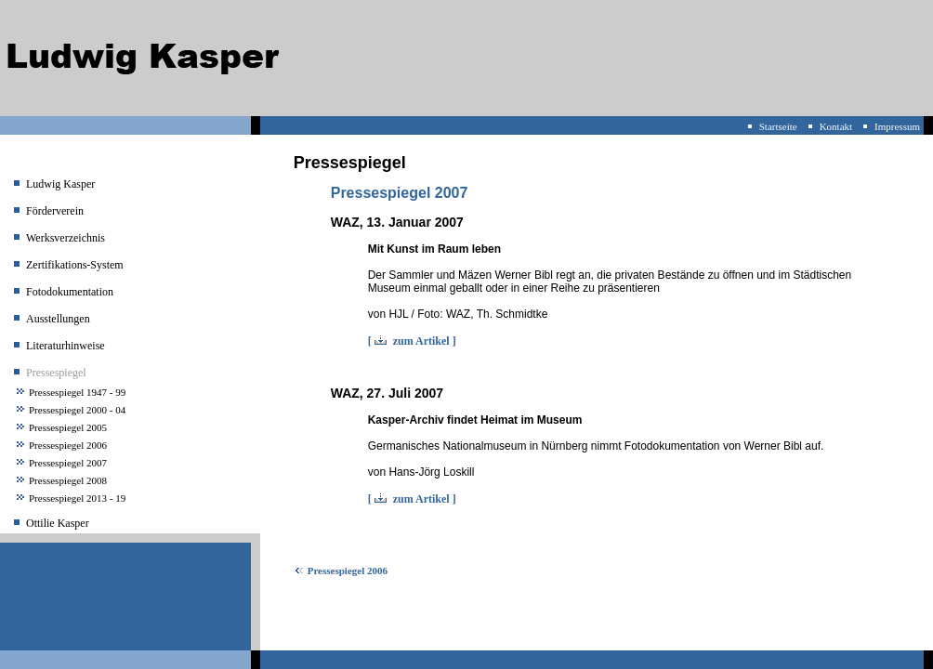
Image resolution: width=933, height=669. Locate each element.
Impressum (897, 126)
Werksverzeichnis (65, 237)
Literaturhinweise (65, 345)
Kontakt (836, 126)
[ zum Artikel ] (412, 341)
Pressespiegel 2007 (68, 462)
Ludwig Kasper (60, 183)
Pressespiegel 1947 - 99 (77, 392)
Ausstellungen (58, 318)
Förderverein (55, 210)
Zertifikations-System (75, 264)
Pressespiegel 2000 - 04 (77, 409)
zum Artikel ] (424, 498)
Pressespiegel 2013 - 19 (77, 498)
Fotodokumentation (69, 291)
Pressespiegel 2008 (68, 480)
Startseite (778, 126)
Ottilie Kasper (57, 523)
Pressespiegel (56, 372)
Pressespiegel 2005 (68, 427)
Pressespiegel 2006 (68, 445)
